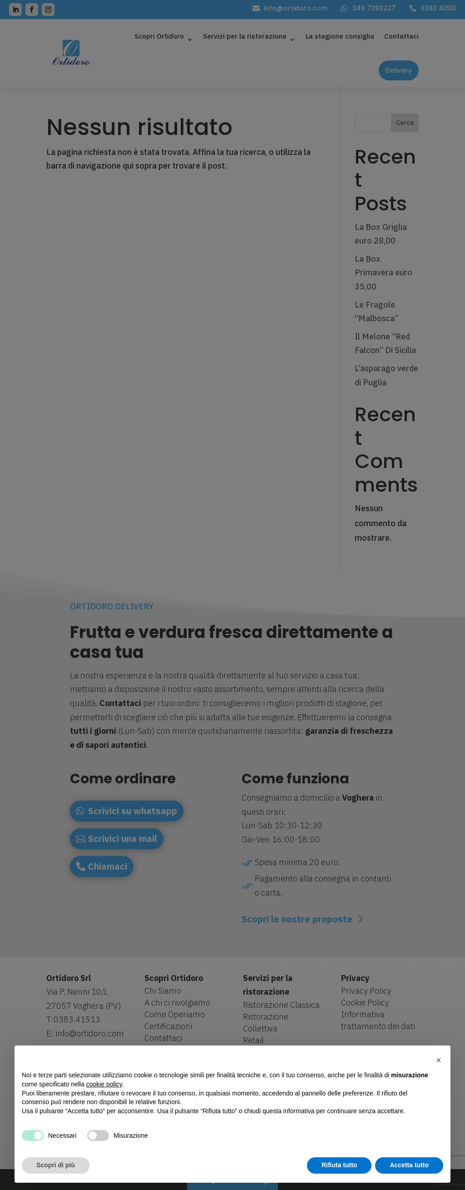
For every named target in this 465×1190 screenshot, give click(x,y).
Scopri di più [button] (55, 1165)
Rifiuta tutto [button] (339, 1165)
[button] (438, 1060)
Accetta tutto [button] (409, 1165)
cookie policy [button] (104, 1084)
